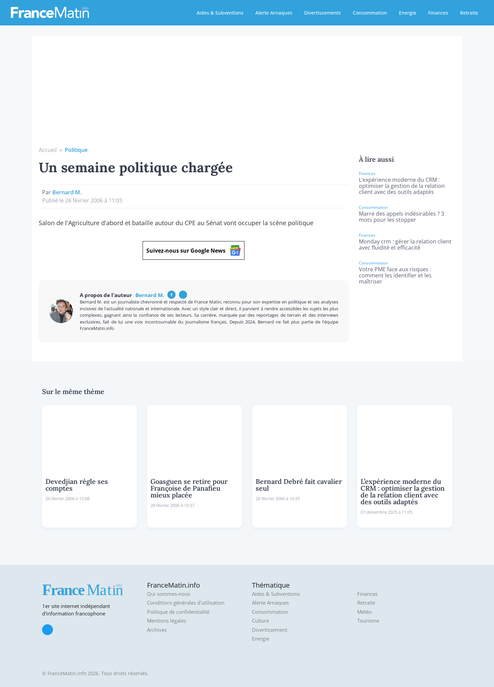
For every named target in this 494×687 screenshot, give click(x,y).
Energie (407, 12)
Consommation (370, 12)
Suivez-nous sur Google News (193, 250)
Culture (260, 620)
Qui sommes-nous (168, 594)
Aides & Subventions (220, 12)
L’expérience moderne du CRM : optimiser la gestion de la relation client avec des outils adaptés (402, 186)
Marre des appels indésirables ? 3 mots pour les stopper (401, 216)
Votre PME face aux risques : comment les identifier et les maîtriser (395, 275)
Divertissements (322, 12)
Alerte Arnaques (273, 12)
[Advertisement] (247, 94)
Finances (438, 12)
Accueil (48, 150)
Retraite (469, 12)
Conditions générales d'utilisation (185, 603)
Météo (364, 612)
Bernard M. (66, 192)
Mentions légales (166, 620)
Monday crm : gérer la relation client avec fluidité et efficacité (405, 244)
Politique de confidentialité (178, 612)
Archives (157, 630)
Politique (76, 150)
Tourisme (368, 620)
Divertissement (269, 630)
